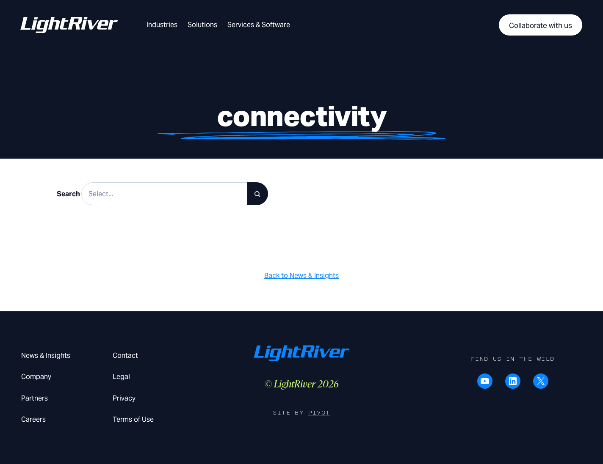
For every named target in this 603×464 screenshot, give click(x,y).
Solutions (202, 24)
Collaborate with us (540, 25)
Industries (162, 24)
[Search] (257, 193)
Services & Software (258, 24)
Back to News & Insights (301, 275)
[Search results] (174, 193)
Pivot (319, 412)
